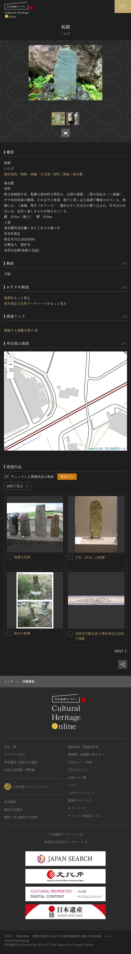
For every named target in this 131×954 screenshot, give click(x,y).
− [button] (10, 364)
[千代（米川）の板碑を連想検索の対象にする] (70, 557)
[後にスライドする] (121, 651)
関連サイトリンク (80, 800)
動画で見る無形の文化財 (21, 817)
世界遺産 (10, 801)
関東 (66, 174)
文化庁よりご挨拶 (80, 762)
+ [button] (10, 357)
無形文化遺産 (13, 809)
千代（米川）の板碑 (90, 557)
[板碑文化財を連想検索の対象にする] (9, 557)
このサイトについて (81, 793)
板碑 (7, 297)
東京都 (78, 174)
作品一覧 (10, 747)
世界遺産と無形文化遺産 (21, 762)
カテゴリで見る (14, 754)
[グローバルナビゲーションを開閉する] (123, 6)
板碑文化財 (22, 557)
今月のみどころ (78, 769)
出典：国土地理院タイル (111, 448)
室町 (56, 174)
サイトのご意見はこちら (85, 815)
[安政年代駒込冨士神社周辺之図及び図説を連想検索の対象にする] (70, 633)
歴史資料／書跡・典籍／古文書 (27, 174)
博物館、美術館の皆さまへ (86, 754)
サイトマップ (77, 808)
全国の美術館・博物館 (19, 769)
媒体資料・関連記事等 (83, 747)
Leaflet (91, 448)
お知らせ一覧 (77, 777)
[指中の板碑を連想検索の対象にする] (9, 633)
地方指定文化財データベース (25, 303)
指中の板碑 (22, 633)
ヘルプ (72, 785)
